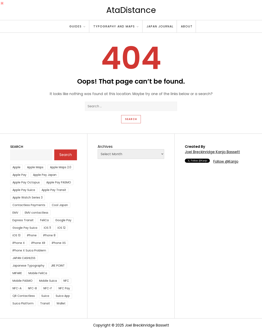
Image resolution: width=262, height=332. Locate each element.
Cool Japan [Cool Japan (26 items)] (60, 205)
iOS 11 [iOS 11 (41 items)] (47, 228)
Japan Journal (160, 26)
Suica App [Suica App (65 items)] (63, 296)
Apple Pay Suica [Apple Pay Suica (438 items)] (23, 190)
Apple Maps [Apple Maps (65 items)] (35, 167)
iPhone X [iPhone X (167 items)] (18, 243)
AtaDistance (131, 10)
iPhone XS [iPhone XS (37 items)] (59, 243)
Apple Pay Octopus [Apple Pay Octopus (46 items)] (26, 182)
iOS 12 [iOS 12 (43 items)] (62, 228)
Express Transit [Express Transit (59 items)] (23, 220)
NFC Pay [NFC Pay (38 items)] (64, 288)
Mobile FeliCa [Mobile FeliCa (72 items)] (37, 273)
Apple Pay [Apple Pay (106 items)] (19, 175)
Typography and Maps (116, 26)
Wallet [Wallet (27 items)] (61, 303)
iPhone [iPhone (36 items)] (32, 235)
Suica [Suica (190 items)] (45, 296)
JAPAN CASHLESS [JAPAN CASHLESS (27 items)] (23, 258)
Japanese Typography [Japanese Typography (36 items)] (28, 266)
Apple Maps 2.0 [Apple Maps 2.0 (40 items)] (60, 167)
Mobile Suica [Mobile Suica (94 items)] (48, 281)
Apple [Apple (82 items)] (16, 167)
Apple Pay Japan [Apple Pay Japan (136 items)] (44, 175)
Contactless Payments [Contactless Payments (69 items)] (28, 205)
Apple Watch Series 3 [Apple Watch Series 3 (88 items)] (27, 197)
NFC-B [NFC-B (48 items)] (32, 288)
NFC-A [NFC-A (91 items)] (16, 288)
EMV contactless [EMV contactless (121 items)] (36, 213)
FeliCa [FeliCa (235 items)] (44, 220)
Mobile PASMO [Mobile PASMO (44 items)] (22, 281)
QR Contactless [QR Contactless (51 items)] (23, 296)
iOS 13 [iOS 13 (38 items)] (16, 235)
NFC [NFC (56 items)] (66, 281)
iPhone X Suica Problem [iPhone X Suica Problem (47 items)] (29, 250)
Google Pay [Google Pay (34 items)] (63, 220)
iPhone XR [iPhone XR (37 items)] (38, 243)
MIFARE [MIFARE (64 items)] (17, 273)
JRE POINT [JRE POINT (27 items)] (58, 266)
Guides (77, 26)
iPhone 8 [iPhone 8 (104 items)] (49, 235)
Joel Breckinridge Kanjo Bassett (212, 151)
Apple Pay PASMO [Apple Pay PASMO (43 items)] (58, 182)
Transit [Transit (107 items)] (45, 303)
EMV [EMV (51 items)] (15, 213)
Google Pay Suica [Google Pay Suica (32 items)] (24, 228)
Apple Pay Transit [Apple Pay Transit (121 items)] (54, 190)
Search (16, 146)
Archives (105, 146)
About (187, 26)
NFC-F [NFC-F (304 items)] (47, 288)
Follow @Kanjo (225, 161)
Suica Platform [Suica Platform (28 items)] (23, 303)
